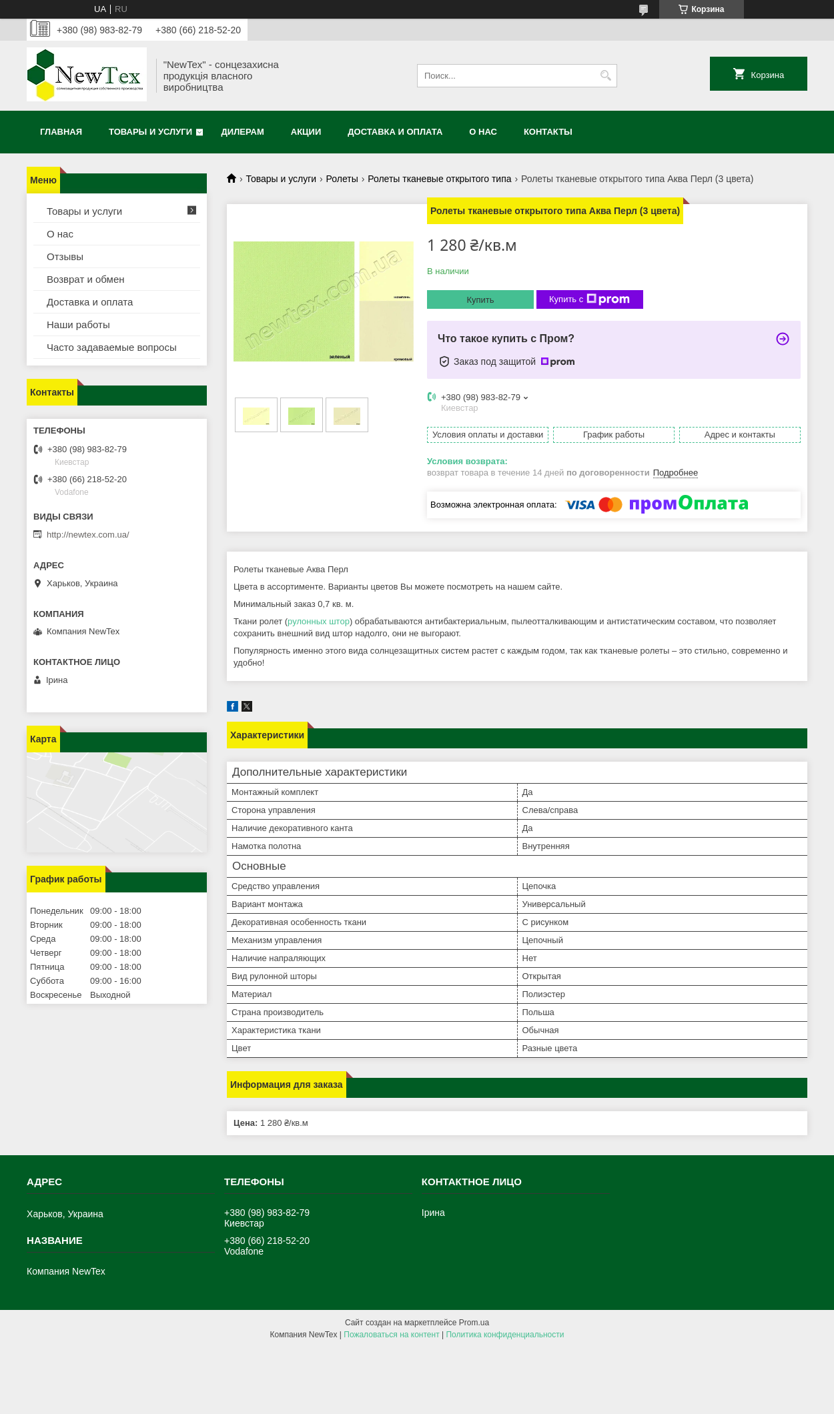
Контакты (548, 132)
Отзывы (65, 256)
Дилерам (243, 132)
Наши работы (78, 324)
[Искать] (605, 75)
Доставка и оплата (395, 132)
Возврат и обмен (86, 279)
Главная (61, 132)
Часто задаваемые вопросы (112, 347)
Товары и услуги (150, 132)
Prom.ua (474, 1322)
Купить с (589, 299)
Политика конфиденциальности (505, 1334)
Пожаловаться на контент (391, 1334)
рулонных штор (319, 621)
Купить (480, 300)
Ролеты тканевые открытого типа (439, 178)
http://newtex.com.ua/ (88, 535)
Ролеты (342, 178)
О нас (483, 132)
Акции (306, 132)
